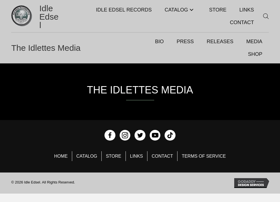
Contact (162, 156)
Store (113, 156)
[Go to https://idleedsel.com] (35, 16)
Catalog (86, 156)
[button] (192, 10)
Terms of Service (204, 156)
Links (136, 156)
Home (61, 156)
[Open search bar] (266, 16)
